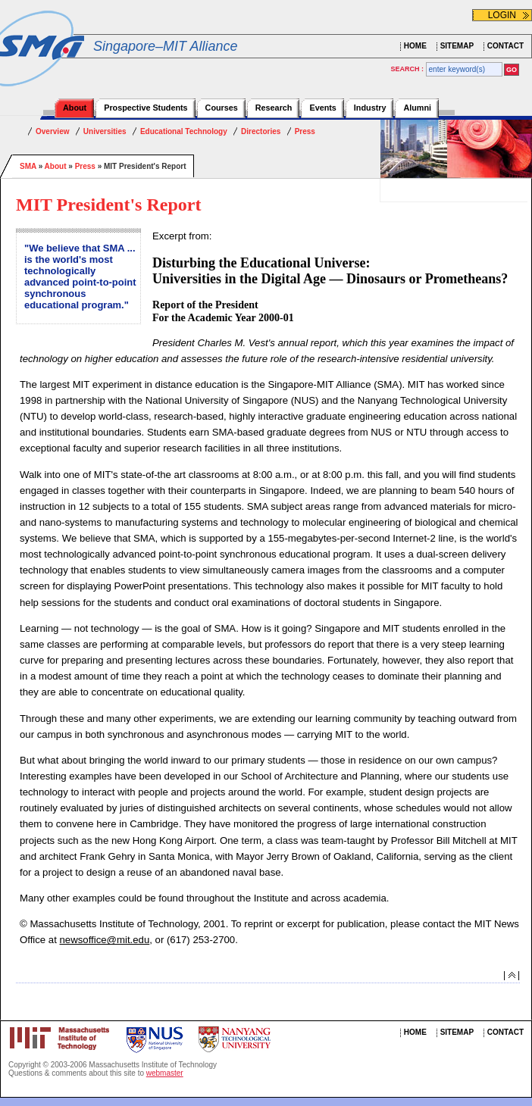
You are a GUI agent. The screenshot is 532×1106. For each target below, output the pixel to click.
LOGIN (502, 15)
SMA (28, 166)
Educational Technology (183, 131)
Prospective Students (145, 107)
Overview (52, 131)
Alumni (417, 107)
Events (322, 107)
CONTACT (505, 46)
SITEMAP (457, 46)
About (74, 107)
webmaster (164, 1073)
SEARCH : (408, 69)
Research (274, 107)
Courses (221, 107)
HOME (415, 46)
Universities (105, 131)
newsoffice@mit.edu (105, 939)
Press (305, 131)
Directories (260, 131)
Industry (370, 107)
